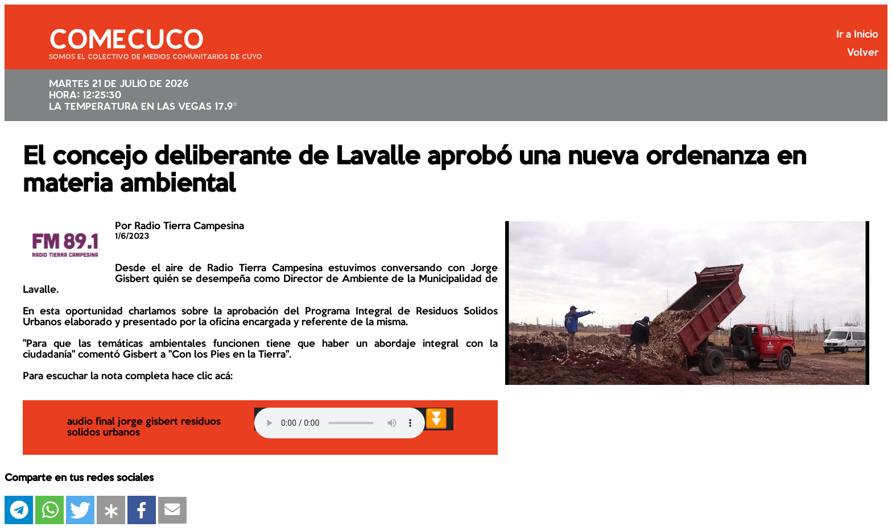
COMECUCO (126, 37)
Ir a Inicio (857, 34)
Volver (862, 52)
